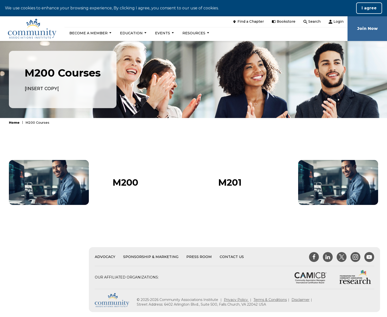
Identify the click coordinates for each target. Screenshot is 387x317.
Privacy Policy (236, 299)
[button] (89, 33)
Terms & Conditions (270, 299)
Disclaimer (300, 299)
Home (14, 122)
